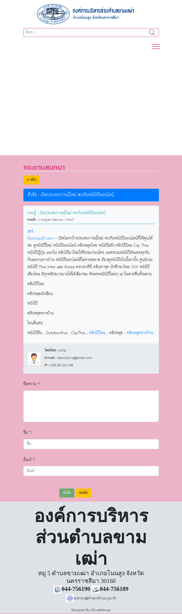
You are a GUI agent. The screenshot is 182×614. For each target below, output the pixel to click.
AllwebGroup (101, 610)
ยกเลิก (83, 493)
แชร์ (30, 231)
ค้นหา (152, 32)
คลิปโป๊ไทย (97, 333)
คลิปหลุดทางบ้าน (140, 333)
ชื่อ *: (27, 432)
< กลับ (31, 179)
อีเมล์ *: (29, 460)
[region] (91, 99)
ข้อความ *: (31, 384)
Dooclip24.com (40, 238)
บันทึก (67, 493)
